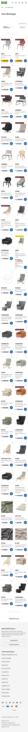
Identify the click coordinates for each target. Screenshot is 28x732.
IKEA (2, 7)
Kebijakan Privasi (5, 720)
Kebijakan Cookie (5, 726)
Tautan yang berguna (7, 651)
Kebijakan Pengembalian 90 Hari (9, 654)
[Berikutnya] (20, 33)
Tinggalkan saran (5, 685)
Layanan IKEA (4, 682)
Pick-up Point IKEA (5, 668)
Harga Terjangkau (5, 689)
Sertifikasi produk (5, 696)
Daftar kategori (5, 692)
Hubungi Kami (4, 665)
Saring (22, 27)
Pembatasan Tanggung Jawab (8, 722)
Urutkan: (6, 27)
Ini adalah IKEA (5, 672)
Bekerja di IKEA (5, 675)
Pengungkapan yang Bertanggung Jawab (10, 724)
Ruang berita (4, 679)
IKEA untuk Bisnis (5, 661)
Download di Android (14, 644)
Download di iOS (14, 640)
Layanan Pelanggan (6, 658)
